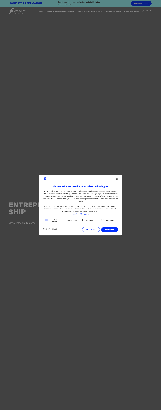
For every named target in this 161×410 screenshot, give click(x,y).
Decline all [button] (91, 229)
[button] (50, 229)
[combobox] (117, 179)
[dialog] (80, 205)
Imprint (74, 214)
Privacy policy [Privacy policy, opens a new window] (84, 214)
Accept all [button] (109, 229)
